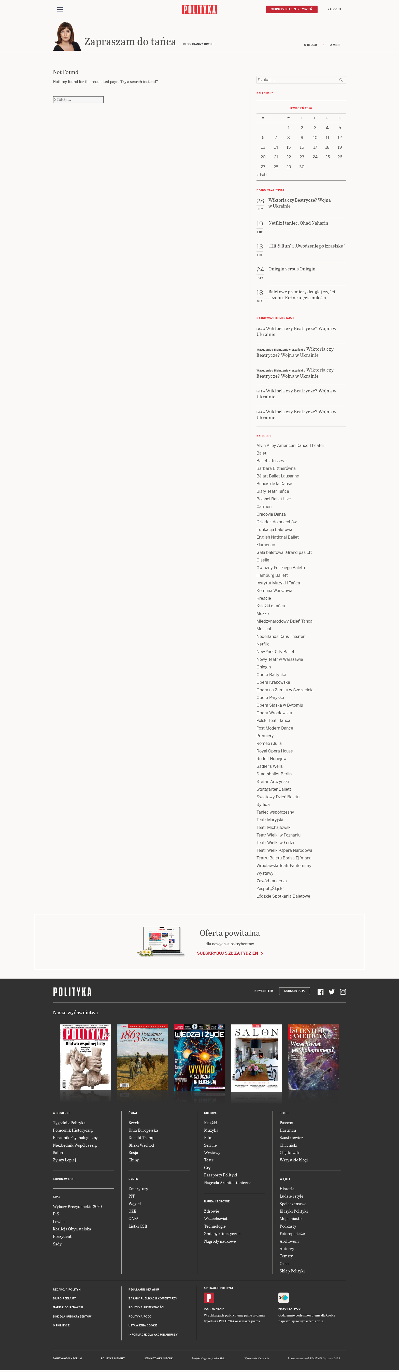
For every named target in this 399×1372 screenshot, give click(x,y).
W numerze (61, 1114)
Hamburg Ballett (272, 577)
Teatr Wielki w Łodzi (275, 844)
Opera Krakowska (273, 684)
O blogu (310, 46)
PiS (56, 1215)
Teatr (208, 1161)
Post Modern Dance (274, 729)
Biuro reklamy (64, 1300)
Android (217, 1311)
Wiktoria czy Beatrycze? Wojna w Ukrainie (296, 332)
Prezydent (62, 1238)
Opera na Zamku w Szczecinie (285, 691)
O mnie (335, 46)
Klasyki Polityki (294, 1212)
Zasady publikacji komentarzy (153, 1300)
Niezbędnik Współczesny (75, 1146)
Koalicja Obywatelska (72, 1230)
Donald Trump (141, 1139)
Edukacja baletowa (274, 531)
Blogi (284, 1114)
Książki (210, 1124)
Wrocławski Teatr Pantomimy (283, 867)
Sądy (57, 1245)
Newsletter (263, 992)
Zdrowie (211, 1212)
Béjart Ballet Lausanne (277, 477)
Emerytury (138, 1190)
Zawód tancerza (271, 882)
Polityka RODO (140, 1318)
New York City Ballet (275, 653)
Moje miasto (291, 1220)
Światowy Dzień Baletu (278, 798)
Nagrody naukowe (220, 1242)
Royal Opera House (274, 752)
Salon (58, 1154)
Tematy (286, 1257)
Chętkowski (290, 1154)
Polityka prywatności (146, 1309)
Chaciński (288, 1146)
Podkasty (288, 1227)
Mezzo (262, 615)
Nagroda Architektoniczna (227, 1184)
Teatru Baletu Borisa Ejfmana (283, 859)
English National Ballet (277, 538)
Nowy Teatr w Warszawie (279, 661)
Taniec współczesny (275, 813)
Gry (207, 1169)
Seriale (210, 1146)
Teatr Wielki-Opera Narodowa (284, 852)
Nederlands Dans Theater (280, 638)
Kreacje (263, 599)
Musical (263, 630)
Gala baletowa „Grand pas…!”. (284, 554)
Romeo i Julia (269, 745)
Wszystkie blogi (294, 1161)
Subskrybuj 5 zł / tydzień (291, 9)
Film (208, 1139)
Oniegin (263, 668)
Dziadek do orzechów (276, 523)
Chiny (134, 1161)
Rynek (133, 1180)
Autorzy (287, 1250)
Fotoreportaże (292, 1235)
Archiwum (289, 1242)
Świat (133, 1114)
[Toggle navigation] (60, 9)
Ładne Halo (218, 1360)
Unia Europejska (143, 1131)
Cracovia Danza (271, 515)
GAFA (134, 1220)
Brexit (134, 1124)
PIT (132, 1197)
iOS (206, 1311)
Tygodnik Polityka (69, 1124)
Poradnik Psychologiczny (75, 1139)
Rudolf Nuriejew (271, 760)
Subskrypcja (294, 992)
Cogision (206, 1360)
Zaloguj (334, 9)
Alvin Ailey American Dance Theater (290, 447)
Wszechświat (215, 1220)
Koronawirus (64, 1180)
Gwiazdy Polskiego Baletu (280, 569)
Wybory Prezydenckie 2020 (77, 1208)
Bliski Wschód (141, 1146)
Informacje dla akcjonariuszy (153, 1336)
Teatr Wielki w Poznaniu (278, 836)
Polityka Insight (113, 1360)
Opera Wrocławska (274, 714)
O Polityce (61, 1327)
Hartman (288, 1131)
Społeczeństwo (293, 1205)
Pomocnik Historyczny (73, 1131)
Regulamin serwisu (144, 1291)
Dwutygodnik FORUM (67, 1360)
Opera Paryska (270, 699)
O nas (284, 1265)
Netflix (262, 645)
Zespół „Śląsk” (270, 890)
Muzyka (211, 1131)
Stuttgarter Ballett (273, 790)
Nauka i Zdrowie (217, 1203)
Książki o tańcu (270, 607)
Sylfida (263, 806)
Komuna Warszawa (274, 592)
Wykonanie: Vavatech (257, 1360)
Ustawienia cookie (143, 1327)
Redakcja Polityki (67, 1291)
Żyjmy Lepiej (64, 1161)
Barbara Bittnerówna (276, 470)
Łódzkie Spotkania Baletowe (283, 897)
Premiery (265, 737)
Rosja (133, 1154)
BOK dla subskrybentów (72, 1318)
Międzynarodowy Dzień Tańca (284, 622)
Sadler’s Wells (269, 768)
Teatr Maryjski (269, 821)
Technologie (215, 1227)
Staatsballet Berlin (274, 775)
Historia (287, 1190)
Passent (287, 1124)
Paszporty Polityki (220, 1176)
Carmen (264, 508)
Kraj (56, 1198)
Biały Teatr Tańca (272, 493)
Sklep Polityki (292, 1272)
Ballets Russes (270, 462)
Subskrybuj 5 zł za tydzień (227, 954)
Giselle (262, 561)
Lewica (59, 1223)
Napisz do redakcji (68, 1309)
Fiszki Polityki (290, 1311)
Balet (261, 454)
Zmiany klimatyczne (222, 1235)
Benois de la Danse (274, 485)
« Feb (261, 176)
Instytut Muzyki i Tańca (278, 584)
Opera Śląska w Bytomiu (279, 706)
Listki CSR (138, 1227)
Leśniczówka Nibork (158, 1360)
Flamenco (265, 546)
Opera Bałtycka (271, 676)
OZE (132, 1212)
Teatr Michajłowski (274, 829)
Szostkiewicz (291, 1139)
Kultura (210, 1114)
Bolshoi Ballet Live (273, 500)
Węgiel (135, 1205)
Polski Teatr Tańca (273, 722)
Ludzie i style (291, 1197)
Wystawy (265, 874)
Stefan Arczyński (272, 783)
